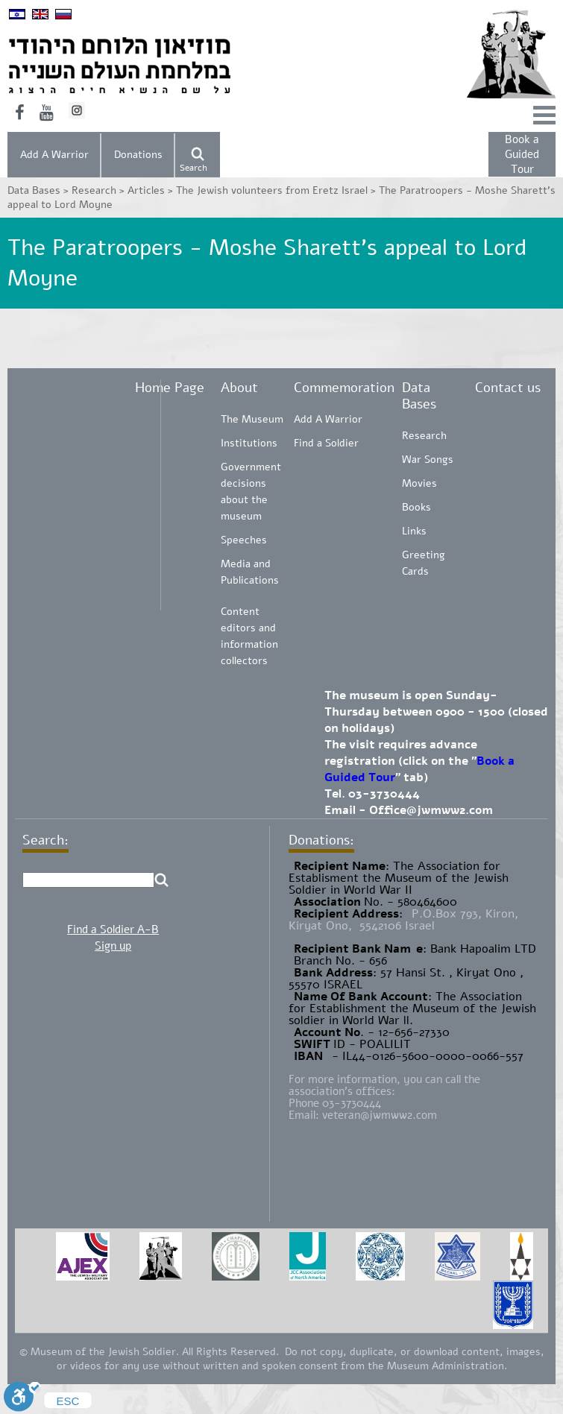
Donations (138, 155)
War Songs (427, 459)
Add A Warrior (54, 155)
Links (414, 531)
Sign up (113, 945)
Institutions (249, 443)
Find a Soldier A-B (113, 929)
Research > (100, 190)
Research (424, 436)
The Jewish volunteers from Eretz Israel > (277, 190)
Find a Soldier (326, 443)
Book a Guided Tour (522, 154)
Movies (419, 483)
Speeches (244, 540)
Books (416, 507)
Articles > (152, 190)
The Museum (252, 419)
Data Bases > (39, 190)
